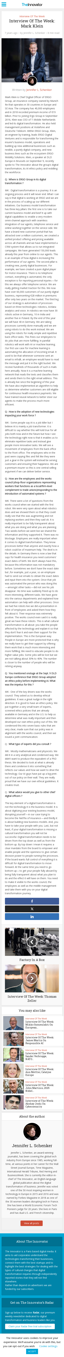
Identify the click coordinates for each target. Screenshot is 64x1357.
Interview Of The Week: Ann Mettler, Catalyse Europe (38, 1073)
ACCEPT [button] (32, 1351)
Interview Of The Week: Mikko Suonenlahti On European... (38, 1026)
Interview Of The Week (32, 16)
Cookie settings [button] (48, 1346)
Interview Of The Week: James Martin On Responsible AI (38, 1042)
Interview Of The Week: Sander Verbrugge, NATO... (39, 1057)
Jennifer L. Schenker (34, 32)
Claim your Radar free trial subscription (30, 1328)
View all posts (32, 1225)
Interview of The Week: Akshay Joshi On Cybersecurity (38, 1105)
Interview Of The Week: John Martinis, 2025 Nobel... (38, 1089)
